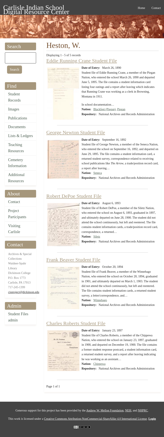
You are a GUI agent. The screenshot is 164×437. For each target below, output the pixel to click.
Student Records (14, 97)
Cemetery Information (17, 163)
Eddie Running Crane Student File (81, 60)
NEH (128, 410)
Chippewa (99, 363)
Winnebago (100, 300)
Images (13, 109)
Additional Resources (16, 178)
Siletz (96, 236)
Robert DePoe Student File (73, 196)
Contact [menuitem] (156, 8)
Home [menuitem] (141, 8)
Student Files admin (18, 317)
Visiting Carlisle (14, 229)
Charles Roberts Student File (75, 323)
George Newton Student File (75, 132)
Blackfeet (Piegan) (104, 109)
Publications (17, 118)
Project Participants (17, 214)
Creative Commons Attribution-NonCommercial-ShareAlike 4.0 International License (95, 418)
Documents (17, 127)
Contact (14, 202)
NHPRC (143, 410)
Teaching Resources (16, 148)
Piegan (121, 109)
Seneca (97, 173)
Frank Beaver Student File (73, 259)
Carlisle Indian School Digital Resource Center (36, 8)
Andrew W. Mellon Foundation (105, 410)
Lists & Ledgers (20, 136)
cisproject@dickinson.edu (23, 292)
